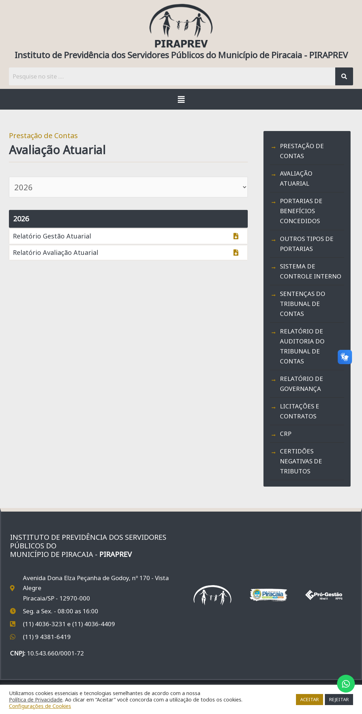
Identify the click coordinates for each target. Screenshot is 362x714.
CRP (285, 433)
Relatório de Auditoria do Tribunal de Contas (302, 346)
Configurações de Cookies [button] (40, 705)
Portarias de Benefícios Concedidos (301, 211)
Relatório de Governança (301, 383)
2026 (21, 218)
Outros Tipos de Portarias (306, 244)
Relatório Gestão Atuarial (52, 236)
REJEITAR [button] (339, 699)
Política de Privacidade (35, 699)
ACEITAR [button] (309, 699)
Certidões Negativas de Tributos (301, 461)
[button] (181, 99)
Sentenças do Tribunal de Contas (302, 304)
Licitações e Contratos (299, 411)
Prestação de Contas (302, 151)
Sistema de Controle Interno (310, 271)
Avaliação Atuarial (296, 178)
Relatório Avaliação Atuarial (55, 252)
